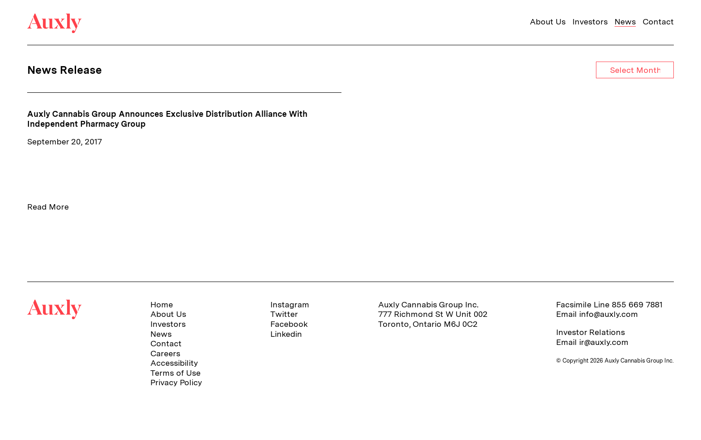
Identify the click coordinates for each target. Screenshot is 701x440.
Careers (165, 353)
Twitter (284, 314)
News (625, 21)
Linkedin (286, 334)
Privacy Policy (176, 382)
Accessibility (174, 363)
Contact (658, 21)
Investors (590, 21)
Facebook (289, 324)
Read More (48, 206)
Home (161, 304)
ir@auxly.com (604, 342)
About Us (548, 21)
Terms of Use (175, 373)
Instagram (289, 304)
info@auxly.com (608, 314)
